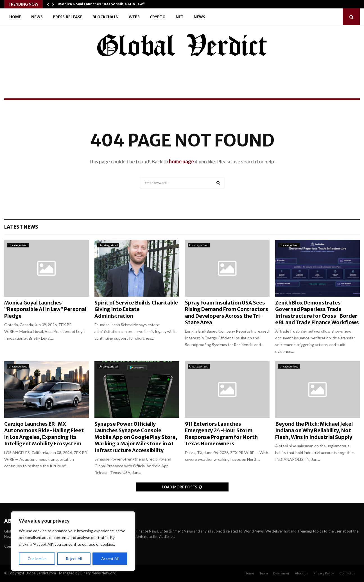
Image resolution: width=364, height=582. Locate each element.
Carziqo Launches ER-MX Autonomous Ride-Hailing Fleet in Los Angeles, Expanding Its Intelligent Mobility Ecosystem (44, 434)
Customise (36, 558)
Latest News (21, 227)
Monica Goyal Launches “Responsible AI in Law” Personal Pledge (45, 309)
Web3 (134, 16)
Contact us (347, 573)
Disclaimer (281, 573)
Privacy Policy (323, 573)
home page (181, 161)
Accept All (110, 558)
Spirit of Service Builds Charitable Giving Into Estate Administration (136, 309)
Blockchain (105, 16)
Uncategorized (18, 245)
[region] (73, 541)
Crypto (158, 16)
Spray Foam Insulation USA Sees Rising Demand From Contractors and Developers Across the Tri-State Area (226, 312)
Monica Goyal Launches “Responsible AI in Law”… (103, 4)
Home (15, 16)
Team (263, 573)
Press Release (67, 16)
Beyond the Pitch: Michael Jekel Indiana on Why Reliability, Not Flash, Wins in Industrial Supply (314, 430)
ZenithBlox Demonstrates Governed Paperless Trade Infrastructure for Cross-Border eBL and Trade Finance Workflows (317, 312)
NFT (180, 16)
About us (301, 573)
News (37, 16)
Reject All (73, 558)
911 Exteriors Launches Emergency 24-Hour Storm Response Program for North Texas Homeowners (221, 434)
